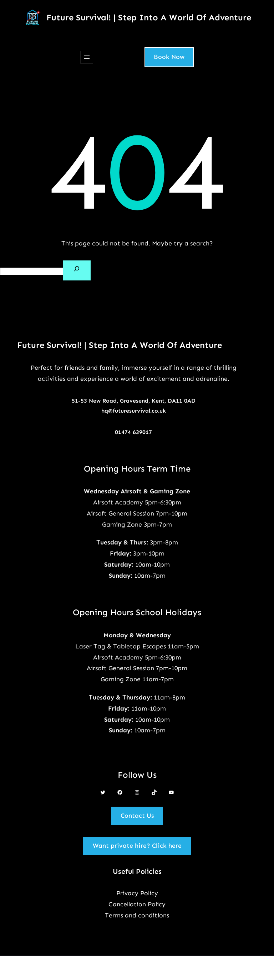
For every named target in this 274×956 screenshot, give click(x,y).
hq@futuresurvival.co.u (132, 410)
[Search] (77, 270)
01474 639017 (133, 432)
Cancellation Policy (137, 904)
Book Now (169, 57)
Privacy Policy (137, 893)
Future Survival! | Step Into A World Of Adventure (148, 17)
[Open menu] (86, 57)
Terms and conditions (137, 915)
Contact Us (137, 816)
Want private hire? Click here (137, 846)
